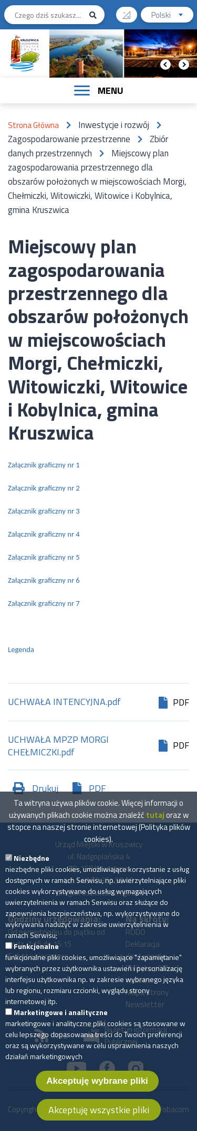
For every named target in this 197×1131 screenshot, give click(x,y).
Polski (172, 16)
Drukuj (45, 788)
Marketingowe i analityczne (61, 1029)
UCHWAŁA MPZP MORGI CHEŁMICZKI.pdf (58, 746)
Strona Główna (33, 125)
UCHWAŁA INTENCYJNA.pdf (64, 703)
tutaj (155, 832)
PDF (97, 788)
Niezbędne (31, 875)
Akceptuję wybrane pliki (97, 1098)
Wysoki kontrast (130, 11)
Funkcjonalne (36, 963)
